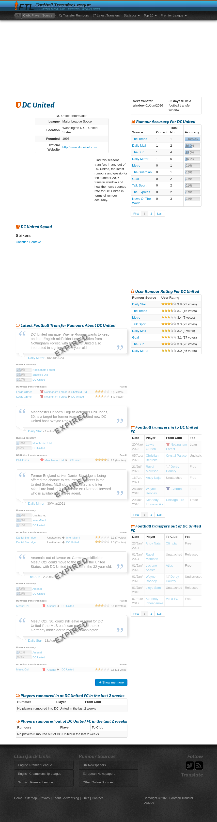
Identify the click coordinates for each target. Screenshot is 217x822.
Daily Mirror (140, 159)
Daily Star (139, 304)
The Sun (138, 152)
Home (18, 798)
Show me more (111, 682)
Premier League (174, 15)
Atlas (169, 565)
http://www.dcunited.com (79, 147)
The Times (139, 139)
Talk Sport (139, 185)
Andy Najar (154, 478)
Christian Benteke (28, 242)
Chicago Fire (175, 500)
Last (159, 213)
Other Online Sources (98, 782)
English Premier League (35, 765)
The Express (141, 192)
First (136, 213)
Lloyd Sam (153, 587)
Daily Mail (139, 145)
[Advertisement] (108, 57)
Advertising (71, 798)
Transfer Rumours (74, 15)
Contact (97, 798)
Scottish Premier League (35, 782)
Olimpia (171, 543)
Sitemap (31, 798)
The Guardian (142, 172)
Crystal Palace (176, 455)
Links (85, 798)
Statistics (132, 15)
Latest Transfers (106, 15)
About (56, 798)
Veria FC (172, 599)
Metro (136, 165)
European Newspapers (99, 773)
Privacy (45, 798)
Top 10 (150, 15)
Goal (135, 179)
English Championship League (39, 773)
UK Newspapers (94, 765)
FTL (26, 7)
